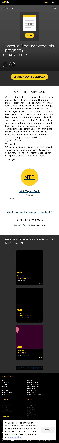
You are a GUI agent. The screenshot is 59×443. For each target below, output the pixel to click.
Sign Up (17, 225)
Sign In (25, 225)
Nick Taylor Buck (29, 191)
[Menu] (56, 2)
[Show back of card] (40, 283)
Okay (47, 430)
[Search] (53, 2)
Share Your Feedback (29, 76)
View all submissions (29, 368)
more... (11, 198)
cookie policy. (14, 437)
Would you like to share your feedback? (29, 212)
